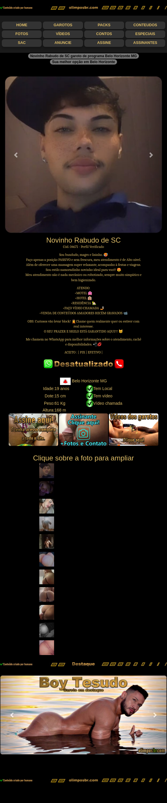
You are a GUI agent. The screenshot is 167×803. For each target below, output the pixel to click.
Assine (104, 43)
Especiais (145, 34)
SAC (22, 43)
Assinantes (145, 43)
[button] (16, 154)
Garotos (62, 25)
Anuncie (62, 43)
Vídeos (63, 34)
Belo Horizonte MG (83, 381)
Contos (104, 34)
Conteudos (145, 25)
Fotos (21, 34)
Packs (104, 25)
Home (21, 25)
